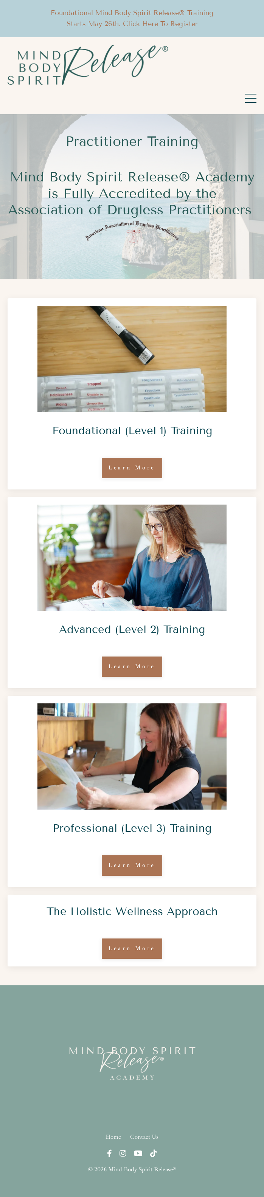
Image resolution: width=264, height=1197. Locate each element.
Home (113, 1137)
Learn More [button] (132, 468)
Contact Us (144, 1137)
